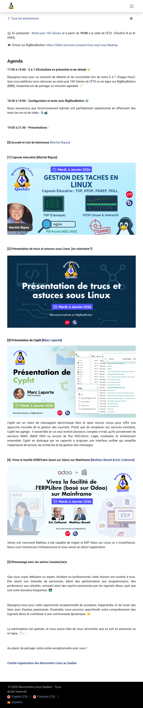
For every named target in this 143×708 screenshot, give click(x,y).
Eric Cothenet (124, 460)
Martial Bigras (60, 142)
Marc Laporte (52, 340)
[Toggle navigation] (132, 6)
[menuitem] (17, 696)
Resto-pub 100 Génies (46, 33)
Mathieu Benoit (102, 460)
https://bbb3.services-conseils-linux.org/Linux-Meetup (82, 45)
